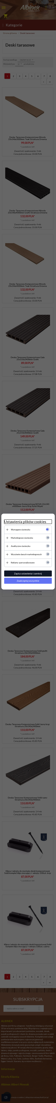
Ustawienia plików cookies (25, 521)
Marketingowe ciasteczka (22, 538)
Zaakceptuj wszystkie (28, 580)
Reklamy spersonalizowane (22, 562)
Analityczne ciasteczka (20, 546)
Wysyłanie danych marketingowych (26, 554)
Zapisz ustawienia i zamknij (28, 573)
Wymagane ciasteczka (20, 529)
